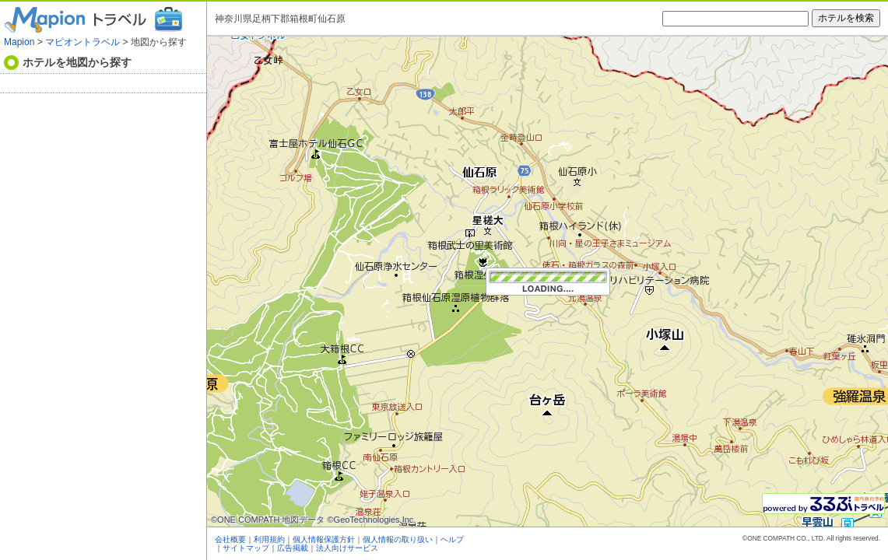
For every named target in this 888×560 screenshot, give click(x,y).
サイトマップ (246, 548)
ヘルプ (452, 539)
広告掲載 (292, 548)
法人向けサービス (347, 548)
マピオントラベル (82, 42)
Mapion (19, 42)
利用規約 (269, 539)
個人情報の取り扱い (398, 539)
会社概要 (230, 539)
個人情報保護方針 (324, 539)
